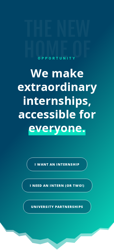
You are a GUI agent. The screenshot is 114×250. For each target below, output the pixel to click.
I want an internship (57, 164)
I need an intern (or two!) (57, 185)
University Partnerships (57, 206)
